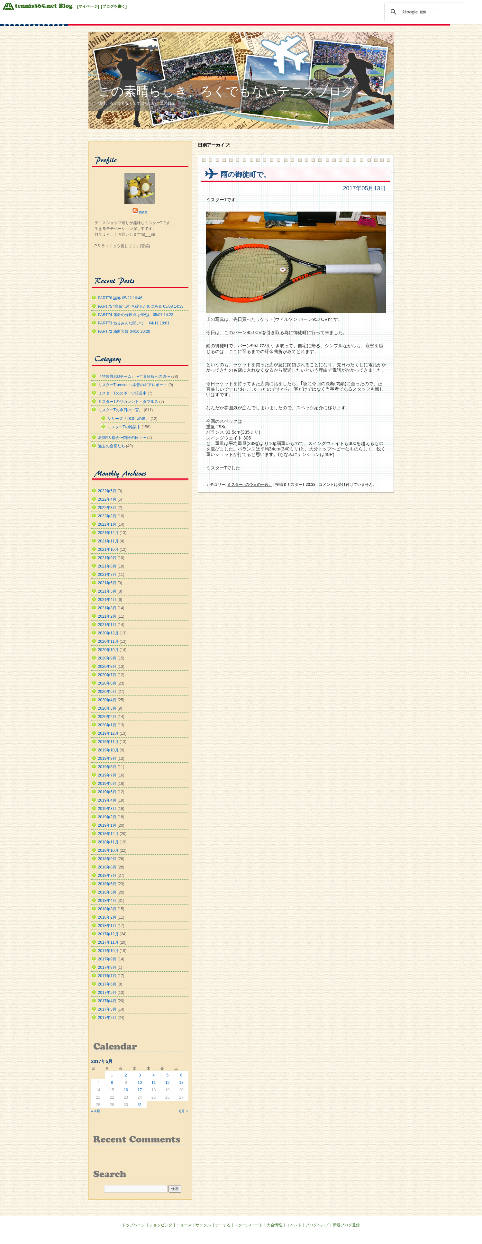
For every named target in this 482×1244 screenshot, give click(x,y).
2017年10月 (108, 951)
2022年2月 (107, 516)
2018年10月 (108, 850)
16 (126, 1090)
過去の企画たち (111, 446)
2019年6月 (107, 783)
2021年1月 (107, 624)
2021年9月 (107, 558)
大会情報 (274, 1225)
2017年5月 (107, 992)
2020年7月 (107, 675)
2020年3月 (107, 708)
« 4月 (96, 1111)
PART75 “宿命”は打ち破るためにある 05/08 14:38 (141, 306)
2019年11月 (108, 742)
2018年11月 (108, 842)
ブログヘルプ (317, 1225)
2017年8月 (107, 967)
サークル (203, 1225)
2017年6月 (107, 984)
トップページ (133, 1225)
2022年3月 (107, 507)
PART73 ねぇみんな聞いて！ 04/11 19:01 (133, 323)
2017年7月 (107, 976)
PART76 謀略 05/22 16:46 (120, 298)
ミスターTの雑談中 (124, 427)
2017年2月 (107, 1017)
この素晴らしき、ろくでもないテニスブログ (226, 91)
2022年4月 (107, 499)
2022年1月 (107, 524)
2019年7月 (107, 775)
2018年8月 (107, 867)
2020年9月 (107, 658)
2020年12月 (108, 633)
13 (181, 1082)
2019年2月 (107, 817)
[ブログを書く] (114, 6)
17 (140, 1090)
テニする (223, 1225)
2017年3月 (107, 1009)
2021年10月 (108, 549)
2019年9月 (107, 758)
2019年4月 (107, 800)
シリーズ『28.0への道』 (128, 418)
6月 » (183, 1111)
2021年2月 (107, 616)
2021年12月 (108, 533)
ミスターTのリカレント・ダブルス (128, 401)
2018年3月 (107, 909)
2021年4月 (107, 599)
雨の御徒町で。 (246, 174)
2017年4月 (107, 1001)
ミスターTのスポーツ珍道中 (122, 393)
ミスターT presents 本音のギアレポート (133, 385)
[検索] (424, 12)
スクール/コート (248, 1225)
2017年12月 (108, 934)
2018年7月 (107, 875)
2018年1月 (107, 925)
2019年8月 (107, 767)
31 (140, 1105)
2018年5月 (107, 892)
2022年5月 (107, 491)
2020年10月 (108, 650)
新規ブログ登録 (346, 1225)
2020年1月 (107, 725)
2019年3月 (107, 808)
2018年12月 (108, 833)
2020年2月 (107, 716)
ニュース (184, 1225)
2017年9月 (107, 959)
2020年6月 (107, 683)
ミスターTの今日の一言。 (249, 484)
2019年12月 (108, 733)
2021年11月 (108, 541)
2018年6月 (107, 884)
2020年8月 (107, 666)
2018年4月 (107, 900)
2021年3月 (107, 608)
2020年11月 (108, 641)
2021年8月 (107, 566)
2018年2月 (107, 917)
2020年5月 (107, 691)
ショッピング (160, 1225)
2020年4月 (107, 700)
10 (140, 1082)
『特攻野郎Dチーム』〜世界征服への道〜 (134, 376)
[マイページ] (88, 6)
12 (167, 1082)
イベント (294, 1225)
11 (153, 1082)
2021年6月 (107, 583)
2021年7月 (107, 574)
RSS (143, 213)
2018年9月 (107, 859)
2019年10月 (108, 750)
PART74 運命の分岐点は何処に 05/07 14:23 (135, 315)
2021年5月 (107, 591)
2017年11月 (108, 942)
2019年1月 (107, 825)
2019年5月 (107, 792)
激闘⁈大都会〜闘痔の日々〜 (122, 437)
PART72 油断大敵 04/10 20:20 (124, 331)
